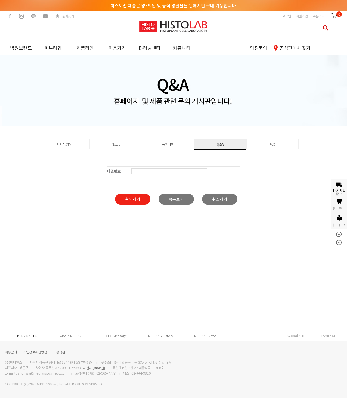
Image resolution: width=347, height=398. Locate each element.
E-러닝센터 (149, 47)
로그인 (286, 16)
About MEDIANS (71, 335)
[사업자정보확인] (93, 368)
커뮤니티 (181, 47)
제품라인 (85, 47)
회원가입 (302, 16)
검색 (324, 27)
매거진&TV (63, 144)
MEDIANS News (205, 335)
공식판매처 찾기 (295, 47)
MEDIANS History (160, 335)
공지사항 (168, 144)
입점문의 (258, 47)
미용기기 (117, 47)
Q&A (220, 144)
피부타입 (53, 47)
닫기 (342, 5)
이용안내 (11, 352)
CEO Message (116, 335)
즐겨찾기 (68, 16)
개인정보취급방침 (35, 352)
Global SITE (296, 335)
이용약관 (59, 352)
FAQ (272, 144)
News (116, 144)
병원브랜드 (21, 47)
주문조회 (319, 16)
